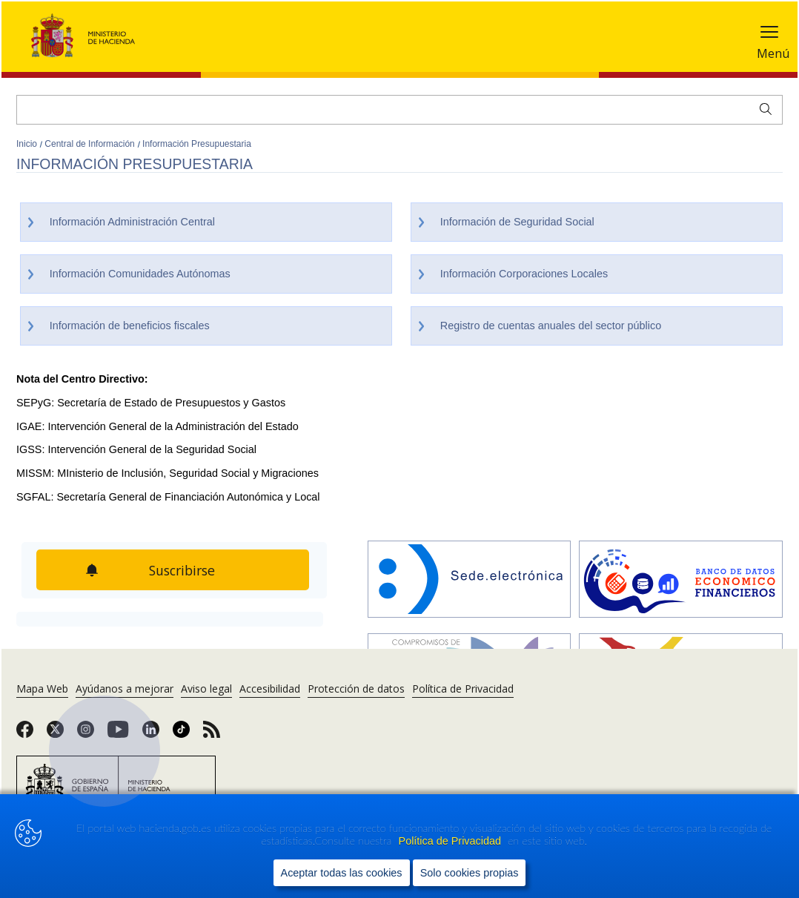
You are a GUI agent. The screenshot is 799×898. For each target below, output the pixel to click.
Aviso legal (206, 688)
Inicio (27, 144)
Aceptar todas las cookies (341, 873)
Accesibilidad (269, 688)
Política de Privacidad (451, 841)
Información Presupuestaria (196, 144)
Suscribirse (183, 570)
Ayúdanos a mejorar (124, 688)
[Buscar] (399, 110)
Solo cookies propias (469, 873)
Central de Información (90, 144)
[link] (24, 734)
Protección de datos (356, 688)
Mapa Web (42, 688)
